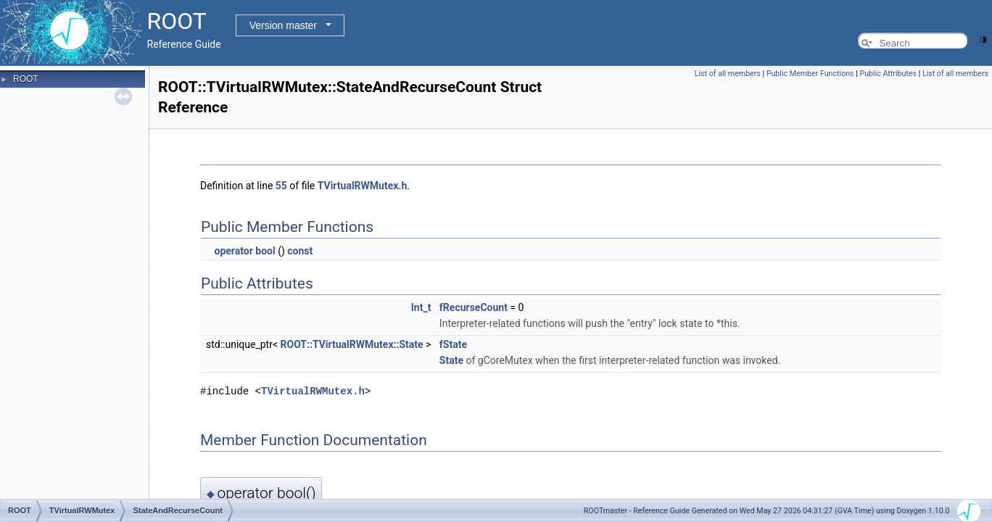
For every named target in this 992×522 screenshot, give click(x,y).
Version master (283, 25)
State (451, 360)
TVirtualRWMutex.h (363, 185)
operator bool (244, 251)
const (300, 251)
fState (453, 344)
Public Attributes (888, 73)
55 (281, 185)
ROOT (25, 79)
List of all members (728, 73)
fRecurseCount (473, 307)
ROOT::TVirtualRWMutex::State (352, 344)
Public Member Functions (810, 73)
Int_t (421, 307)
